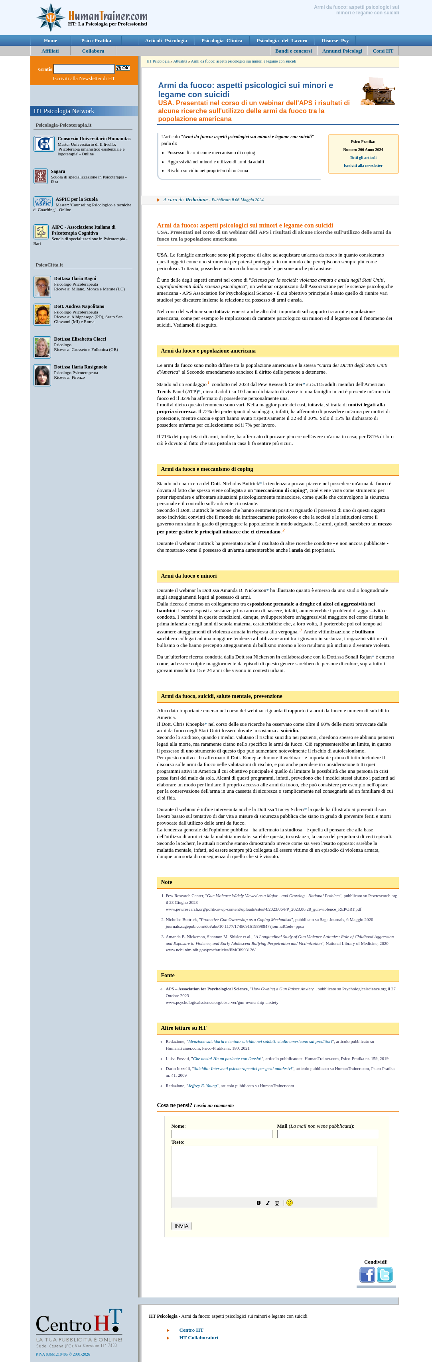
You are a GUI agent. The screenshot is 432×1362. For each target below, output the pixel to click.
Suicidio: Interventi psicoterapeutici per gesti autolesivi (243, 1068)
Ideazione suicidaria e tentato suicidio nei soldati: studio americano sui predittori (260, 1041)
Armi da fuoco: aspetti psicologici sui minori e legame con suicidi (243, 61)
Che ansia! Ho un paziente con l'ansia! (227, 1058)
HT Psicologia (158, 61)
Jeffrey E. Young (202, 1085)
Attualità (180, 61)
